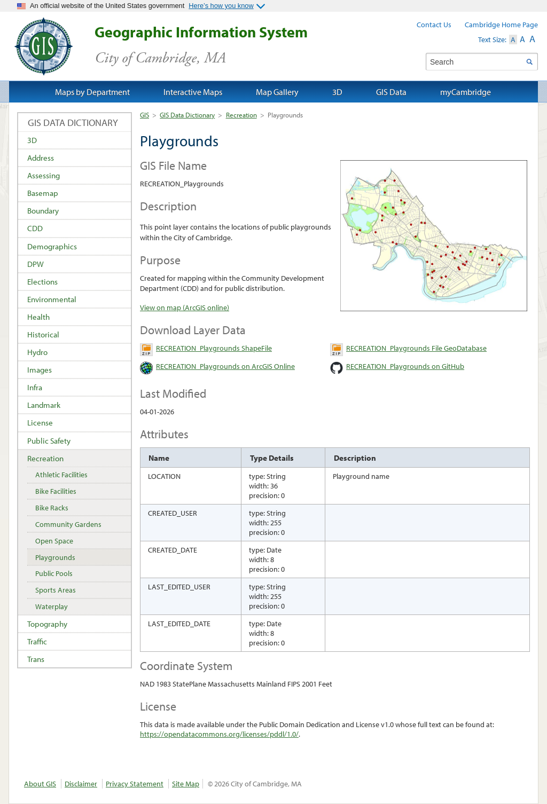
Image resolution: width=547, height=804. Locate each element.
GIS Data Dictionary (187, 115)
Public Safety (49, 441)
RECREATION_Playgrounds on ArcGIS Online (225, 366)
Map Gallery (277, 91)
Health (38, 317)
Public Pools (54, 573)
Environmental (51, 299)
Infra (34, 387)
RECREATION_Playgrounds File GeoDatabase (416, 348)
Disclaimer (81, 784)
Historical (43, 334)
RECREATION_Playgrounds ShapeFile (214, 348)
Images (39, 370)
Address (40, 158)
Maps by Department (92, 91)
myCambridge (465, 91)
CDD (35, 228)
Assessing (43, 175)
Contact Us (434, 24)
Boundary (43, 211)
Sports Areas (55, 590)
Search (529, 61)
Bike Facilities (55, 491)
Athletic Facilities (61, 474)
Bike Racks (51, 508)
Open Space (54, 541)
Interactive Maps (192, 91)
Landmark (43, 405)
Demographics (52, 246)
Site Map (185, 784)
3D (32, 140)
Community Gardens (68, 524)
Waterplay (51, 606)
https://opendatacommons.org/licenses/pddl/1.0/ (219, 734)
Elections (42, 282)
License (40, 422)
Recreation (241, 115)
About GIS (40, 784)
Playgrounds (55, 557)
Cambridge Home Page (501, 24)
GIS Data (391, 91)
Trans (35, 659)
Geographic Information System (220, 45)
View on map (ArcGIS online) (184, 307)
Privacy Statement (134, 784)
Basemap (42, 193)
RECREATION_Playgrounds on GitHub (405, 366)
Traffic (37, 641)
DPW (35, 264)
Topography (47, 624)
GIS (144, 115)
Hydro (37, 352)
